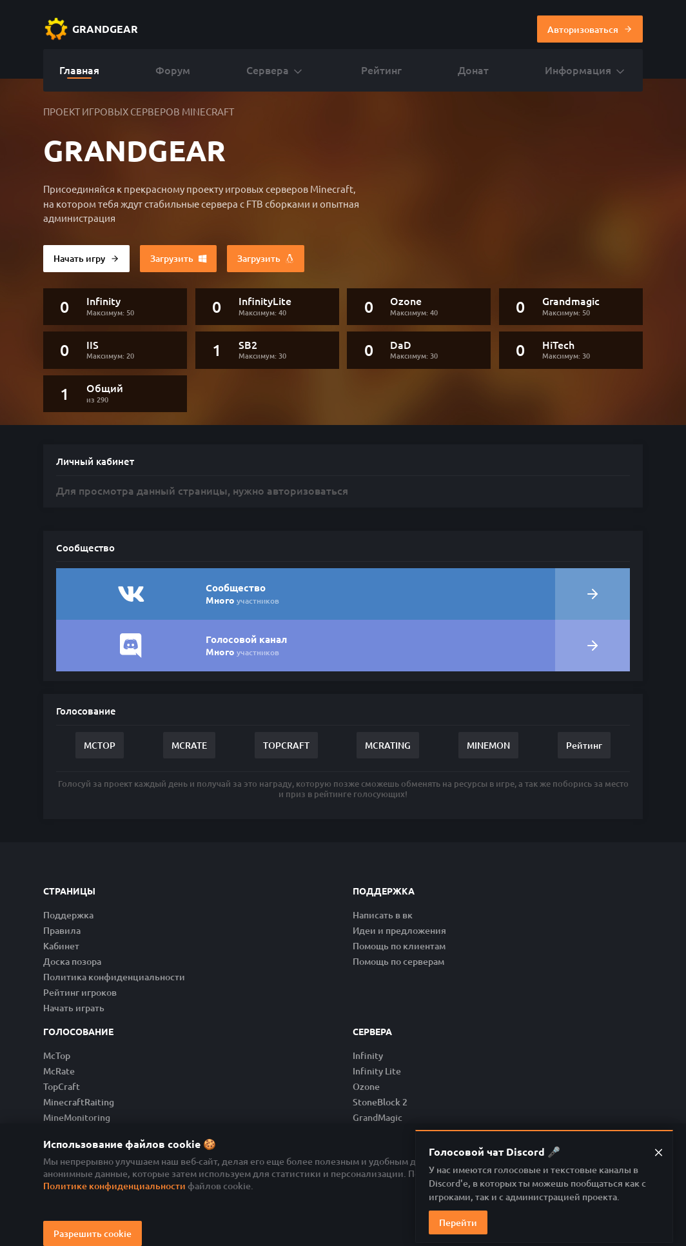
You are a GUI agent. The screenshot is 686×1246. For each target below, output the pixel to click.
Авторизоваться (589, 29)
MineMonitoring (76, 1117)
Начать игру (86, 258)
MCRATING (388, 745)
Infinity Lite (377, 1071)
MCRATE (189, 745)
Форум (172, 70)
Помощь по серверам (398, 961)
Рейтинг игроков (80, 992)
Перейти (458, 1222)
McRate (59, 1071)
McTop (56, 1055)
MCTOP (99, 745)
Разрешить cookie (93, 1233)
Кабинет (61, 946)
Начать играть (73, 1008)
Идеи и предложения (399, 930)
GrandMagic (377, 1117)
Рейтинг (381, 70)
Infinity (368, 1055)
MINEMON (488, 745)
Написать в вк (383, 915)
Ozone (366, 1086)
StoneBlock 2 (380, 1102)
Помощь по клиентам (399, 946)
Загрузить (178, 258)
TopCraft (61, 1086)
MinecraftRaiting (78, 1102)
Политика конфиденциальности (114, 977)
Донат (473, 70)
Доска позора (72, 961)
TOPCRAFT (286, 745)
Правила (62, 930)
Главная (79, 70)
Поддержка (68, 915)
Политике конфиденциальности (114, 1186)
